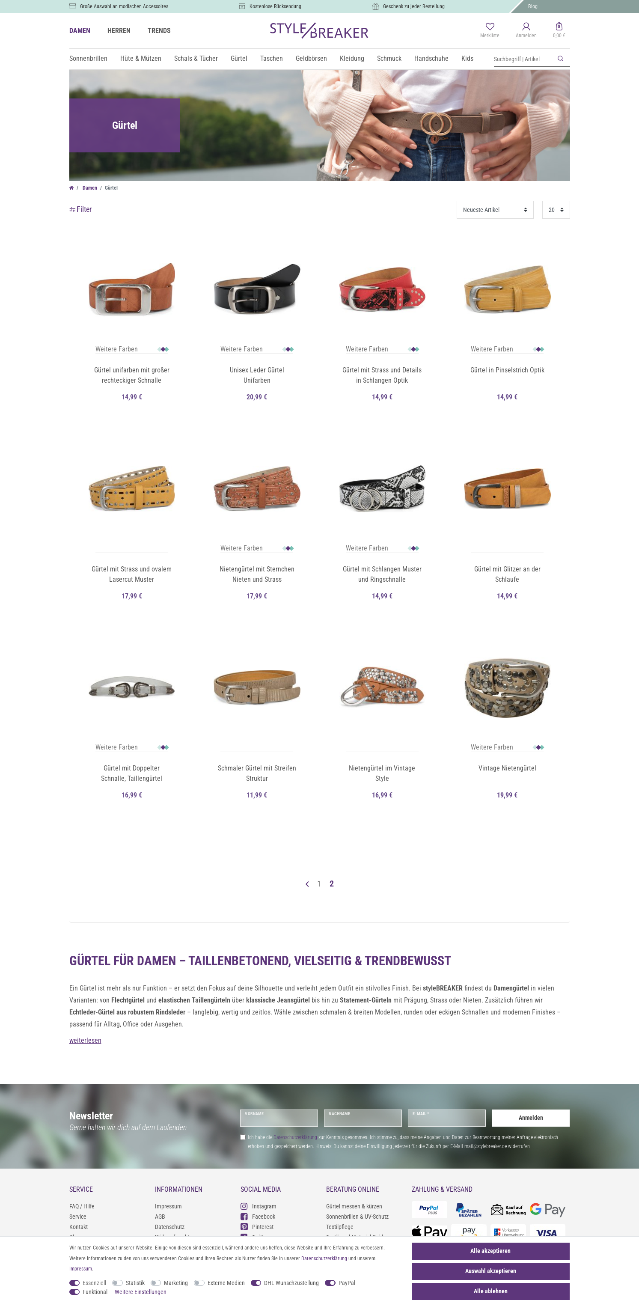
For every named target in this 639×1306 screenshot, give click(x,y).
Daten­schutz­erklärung (324, 1258)
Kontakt (78, 1226)
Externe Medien (226, 1282)
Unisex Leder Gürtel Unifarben (257, 375)
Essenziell (94, 1282)
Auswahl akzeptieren (490, 1270)
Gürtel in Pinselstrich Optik (507, 370)
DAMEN (79, 31)
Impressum (168, 1206)
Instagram (258, 1206)
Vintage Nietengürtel (507, 768)
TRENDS (159, 31)
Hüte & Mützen (140, 58)
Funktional (95, 1291)
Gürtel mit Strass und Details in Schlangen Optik (382, 375)
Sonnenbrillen (88, 58)
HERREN (119, 31)
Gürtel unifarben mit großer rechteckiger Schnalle (131, 375)
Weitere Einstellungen (140, 1291)
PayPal (347, 1282)
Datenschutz (169, 1226)
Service (77, 1216)
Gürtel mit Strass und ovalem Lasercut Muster (132, 574)
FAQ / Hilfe (82, 1206)
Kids (467, 58)
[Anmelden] (526, 30)
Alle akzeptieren (490, 1250)
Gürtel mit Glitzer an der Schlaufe (507, 574)
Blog (533, 6)
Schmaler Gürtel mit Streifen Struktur (257, 773)
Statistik (135, 1282)
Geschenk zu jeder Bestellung (414, 6)
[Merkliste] (489, 30)
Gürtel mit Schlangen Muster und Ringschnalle (382, 574)
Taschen (271, 58)
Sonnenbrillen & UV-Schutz (357, 1216)
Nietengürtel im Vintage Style (382, 773)
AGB (160, 1216)
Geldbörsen (311, 58)
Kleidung (352, 58)
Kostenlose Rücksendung (275, 6)
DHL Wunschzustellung (291, 1282)
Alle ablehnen (491, 1291)
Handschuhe (431, 58)
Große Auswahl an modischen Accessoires (124, 6)
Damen (89, 188)
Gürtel (239, 58)
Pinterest (257, 1226)
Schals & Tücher (196, 58)
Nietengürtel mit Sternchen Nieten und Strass (257, 574)
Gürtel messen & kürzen (354, 1206)
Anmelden (531, 1117)
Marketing (176, 1282)
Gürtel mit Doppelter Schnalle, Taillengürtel (131, 773)
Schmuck (389, 58)
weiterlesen (85, 1040)
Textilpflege (340, 1226)
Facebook (258, 1216)
